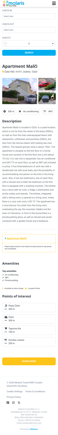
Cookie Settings (15, 391)
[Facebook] (9, 402)
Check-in (7, 10)
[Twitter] (20, 402)
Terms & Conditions (35, 391)
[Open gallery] (19, 91)
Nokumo (34, 429)
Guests (6, 37)
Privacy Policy (14, 397)
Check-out (8, 24)
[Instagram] (14, 402)
